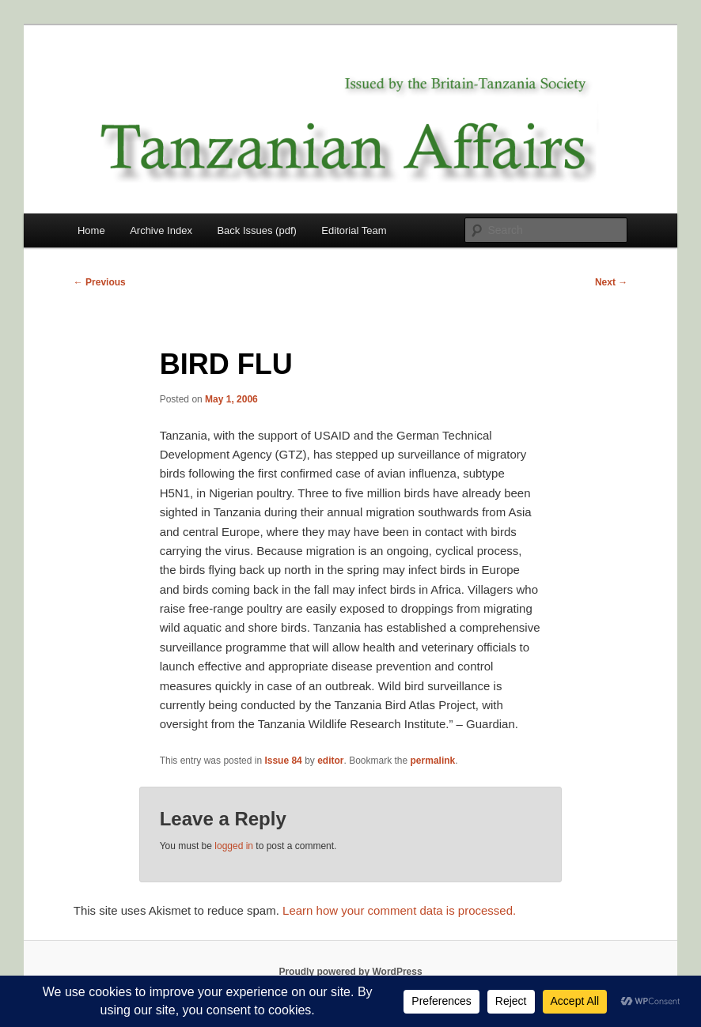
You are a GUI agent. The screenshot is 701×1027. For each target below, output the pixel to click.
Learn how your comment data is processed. (399, 910)
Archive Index (161, 230)
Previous (100, 282)
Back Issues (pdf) (256, 230)
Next (611, 282)
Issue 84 (282, 760)
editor (330, 760)
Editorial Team (353, 230)
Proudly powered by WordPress (350, 971)
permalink (433, 760)
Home (91, 230)
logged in (233, 845)
